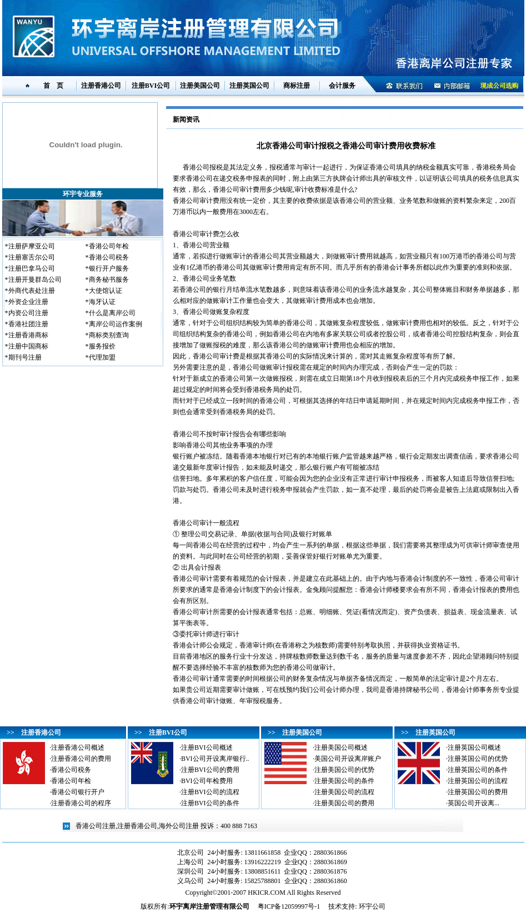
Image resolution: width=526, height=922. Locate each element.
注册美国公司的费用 (344, 803)
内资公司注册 (28, 313)
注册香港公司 (101, 85)
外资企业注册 (28, 302)
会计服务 (342, 85)
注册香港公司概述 (77, 747)
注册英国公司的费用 (478, 792)
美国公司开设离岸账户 (347, 758)
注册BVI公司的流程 (210, 792)
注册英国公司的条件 (478, 770)
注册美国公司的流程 (344, 792)
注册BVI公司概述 (207, 747)
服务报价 (102, 346)
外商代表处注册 (31, 291)
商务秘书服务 (109, 279)
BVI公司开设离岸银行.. (215, 758)
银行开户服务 (109, 268)
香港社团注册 (28, 324)
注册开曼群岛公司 (35, 279)
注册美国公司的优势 (344, 770)
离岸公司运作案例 (115, 324)
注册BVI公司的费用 (210, 770)
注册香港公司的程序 (81, 803)
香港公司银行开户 (77, 792)
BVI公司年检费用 (207, 781)
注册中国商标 (28, 346)
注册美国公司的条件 (344, 781)
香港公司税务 (109, 257)
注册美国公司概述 (341, 747)
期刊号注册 (25, 357)
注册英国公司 (249, 85)
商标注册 (296, 85)
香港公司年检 (109, 246)
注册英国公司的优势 (478, 758)
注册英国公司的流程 (478, 781)
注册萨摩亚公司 (31, 246)
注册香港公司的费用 (81, 758)
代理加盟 (102, 357)
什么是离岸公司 (112, 313)
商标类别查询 (109, 335)
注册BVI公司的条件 (210, 803)
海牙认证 (102, 302)
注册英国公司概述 (474, 747)
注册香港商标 (28, 335)
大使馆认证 (105, 291)
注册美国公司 (200, 85)
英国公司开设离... (473, 803)
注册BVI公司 (151, 85)
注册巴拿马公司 (31, 268)
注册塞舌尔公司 (31, 257)
